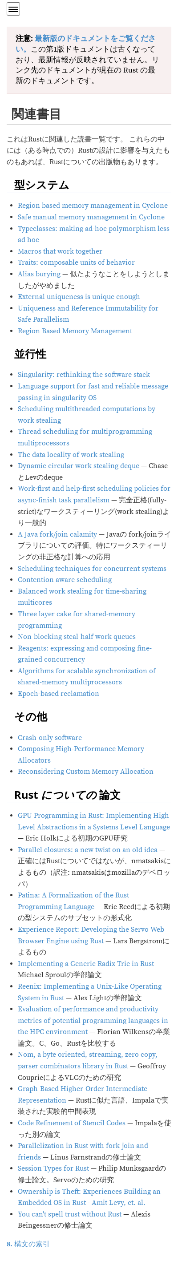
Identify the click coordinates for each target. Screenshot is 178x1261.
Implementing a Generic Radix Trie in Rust (86, 963)
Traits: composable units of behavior (76, 262)
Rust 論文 (67, 794)
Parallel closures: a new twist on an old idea (88, 849)
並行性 (30, 353)
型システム (41, 184)
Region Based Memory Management (75, 331)
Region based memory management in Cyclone (93, 205)
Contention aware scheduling (65, 579)
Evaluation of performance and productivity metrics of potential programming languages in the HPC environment (93, 1020)
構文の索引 (28, 1244)
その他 (30, 716)
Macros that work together (60, 251)
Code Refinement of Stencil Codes (71, 1123)
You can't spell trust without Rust (69, 1214)
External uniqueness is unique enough (79, 296)
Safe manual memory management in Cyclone (91, 217)
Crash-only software (50, 737)
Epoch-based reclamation (58, 693)
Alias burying (39, 274)
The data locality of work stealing (71, 454)
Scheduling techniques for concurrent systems (92, 568)
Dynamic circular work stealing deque (78, 465)
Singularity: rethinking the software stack (84, 374)
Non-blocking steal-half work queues (77, 636)
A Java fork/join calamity (57, 534)
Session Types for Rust (53, 1168)
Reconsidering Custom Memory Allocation (86, 771)
